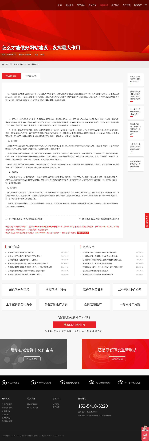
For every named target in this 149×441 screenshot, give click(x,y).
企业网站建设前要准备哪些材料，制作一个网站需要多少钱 (30, 267)
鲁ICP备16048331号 (56, 436)
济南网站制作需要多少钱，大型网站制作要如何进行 (102, 260)
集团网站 (5, 414)
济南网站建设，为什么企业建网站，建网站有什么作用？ (135, 129)
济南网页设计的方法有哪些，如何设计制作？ (25, 274)
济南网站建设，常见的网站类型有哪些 (97, 263)
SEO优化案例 (32, 408)
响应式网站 (6, 411)
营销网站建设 (7, 408)
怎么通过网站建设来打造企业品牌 (20, 253)
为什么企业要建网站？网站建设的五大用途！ (135, 147)
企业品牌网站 (7, 404)
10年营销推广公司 (130, 289)
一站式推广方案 (130, 304)
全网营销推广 (93, 304)
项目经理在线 (83, 233)
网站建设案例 (32, 404)
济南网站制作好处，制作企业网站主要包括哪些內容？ (135, 95)
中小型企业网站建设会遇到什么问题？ (135, 111)
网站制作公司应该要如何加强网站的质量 (98, 274)
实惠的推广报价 (56, 289)
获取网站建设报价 (74, 324)
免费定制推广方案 (56, 304)
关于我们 (127, 5)
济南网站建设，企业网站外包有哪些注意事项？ (100, 256)
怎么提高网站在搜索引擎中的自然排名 (135, 79)
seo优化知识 (31, 76)
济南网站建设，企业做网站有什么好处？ (23, 260)
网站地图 (56, 407)
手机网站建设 (7, 421)
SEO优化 (81, 5)
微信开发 (92, 5)
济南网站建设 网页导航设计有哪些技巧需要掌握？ (27, 271)
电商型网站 (6, 418)
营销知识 (104, 5)
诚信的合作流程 (19, 289)
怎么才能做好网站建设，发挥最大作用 (135, 164)
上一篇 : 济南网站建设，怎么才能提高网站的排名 (24, 219)
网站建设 (69, 5)
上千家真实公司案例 (19, 304)
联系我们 (138, 5)
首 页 (60, 5)
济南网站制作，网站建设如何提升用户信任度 (100, 253)
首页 (15, 64)
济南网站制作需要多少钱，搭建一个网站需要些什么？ (28, 263)
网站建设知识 (33, 64)
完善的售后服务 (93, 289)
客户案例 (115, 5)
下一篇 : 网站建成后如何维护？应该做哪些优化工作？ (99, 219)
